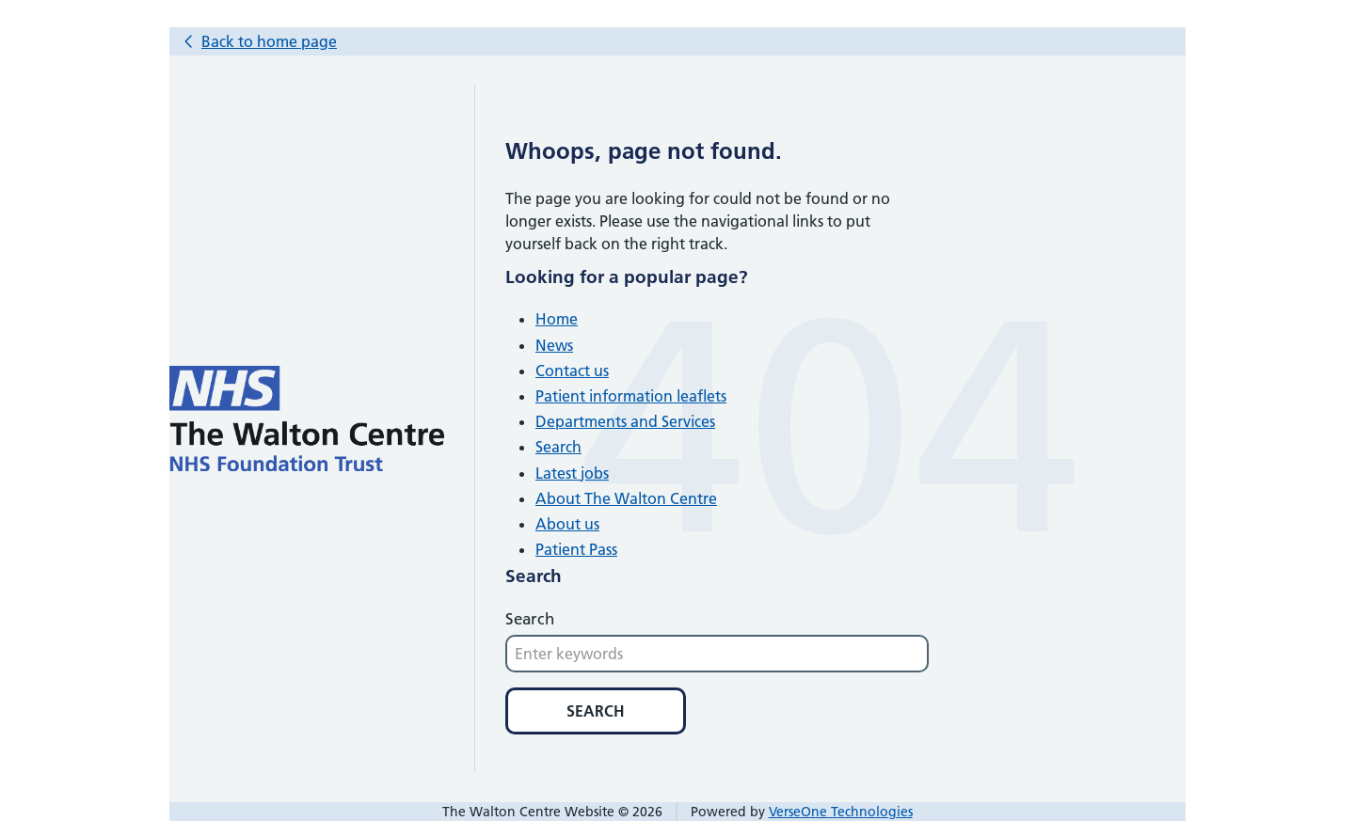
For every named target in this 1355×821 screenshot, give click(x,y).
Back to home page (269, 41)
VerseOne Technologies (841, 811)
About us (567, 523)
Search (558, 446)
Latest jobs (572, 473)
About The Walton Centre (626, 498)
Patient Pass (576, 549)
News (554, 345)
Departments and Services (625, 421)
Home (556, 318)
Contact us (572, 370)
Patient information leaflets (630, 396)
